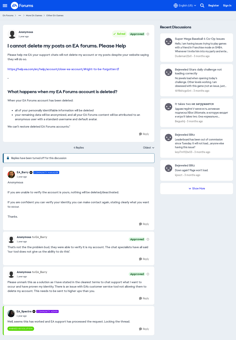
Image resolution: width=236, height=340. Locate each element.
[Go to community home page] (22, 5)
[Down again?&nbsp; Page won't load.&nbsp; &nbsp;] (201, 170)
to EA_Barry (39, 237)
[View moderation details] (148, 34)
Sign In (227, 5)
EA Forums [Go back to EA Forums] (8, 15)
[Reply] (144, 134)
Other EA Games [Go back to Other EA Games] (54, 15)
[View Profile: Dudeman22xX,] (168, 41)
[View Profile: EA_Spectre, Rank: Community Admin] (11, 313)
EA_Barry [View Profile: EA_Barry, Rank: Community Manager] (23, 172)
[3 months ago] (201, 56)
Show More (196, 188)
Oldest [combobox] (149, 148)
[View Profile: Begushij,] (168, 106)
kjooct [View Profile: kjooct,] (178, 175)
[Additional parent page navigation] (20, 15)
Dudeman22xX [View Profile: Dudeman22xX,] (183, 56)
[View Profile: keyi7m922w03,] (168, 137)
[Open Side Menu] (5, 5)
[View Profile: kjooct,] (168, 168)
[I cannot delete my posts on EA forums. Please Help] (38, 176)
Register (213, 5)
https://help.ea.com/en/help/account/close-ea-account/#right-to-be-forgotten (62, 69)
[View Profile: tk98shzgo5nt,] (168, 72)
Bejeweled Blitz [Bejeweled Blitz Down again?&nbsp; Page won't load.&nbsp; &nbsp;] (185, 165)
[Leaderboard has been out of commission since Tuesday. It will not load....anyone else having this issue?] (201, 143)
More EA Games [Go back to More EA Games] (34, 15)
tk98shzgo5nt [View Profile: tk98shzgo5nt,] (183, 90)
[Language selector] (185, 5)
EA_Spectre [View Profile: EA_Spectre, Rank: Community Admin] (24, 311)
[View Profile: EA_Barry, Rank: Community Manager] (11, 174)
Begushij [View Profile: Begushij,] (180, 121)
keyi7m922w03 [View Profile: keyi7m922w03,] (183, 152)
